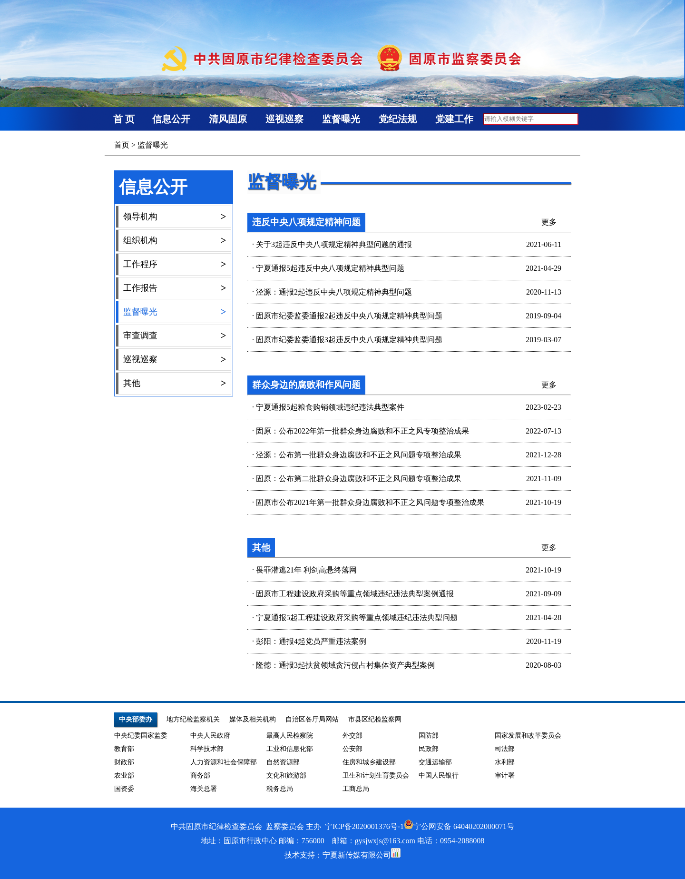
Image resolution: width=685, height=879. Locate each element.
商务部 (200, 775)
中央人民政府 (210, 735)
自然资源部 (283, 762)
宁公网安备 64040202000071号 (459, 826)
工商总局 (355, 788)
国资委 (124, 788)
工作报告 (174, 288)
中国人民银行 (439, 775)
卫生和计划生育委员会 (375, 775)
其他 (174, 383)
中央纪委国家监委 (140, 735)
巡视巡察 (174, 359)
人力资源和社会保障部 (223, 762)
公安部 (352, 748)
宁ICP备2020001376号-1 (364, 826)
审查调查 (174, 335)
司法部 (505, 748)
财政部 (124, 762)
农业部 (124, 775)
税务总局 (279, 788)
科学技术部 (207, 748)
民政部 (429, 748)
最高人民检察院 (289, 735)
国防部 (429, 735)
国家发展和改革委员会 (528, 735)
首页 (121, 145)
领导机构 (174, 216)
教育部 (124, 748)
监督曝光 (152, 145)
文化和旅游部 (286, 775)
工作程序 (174, 264)
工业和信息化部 (289, 748)
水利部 (505, 762)
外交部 (352, 735)
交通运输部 (435, 762)
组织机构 (174, 240)
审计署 (505, 775)
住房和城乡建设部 (369, 762)
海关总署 (203, 788)
